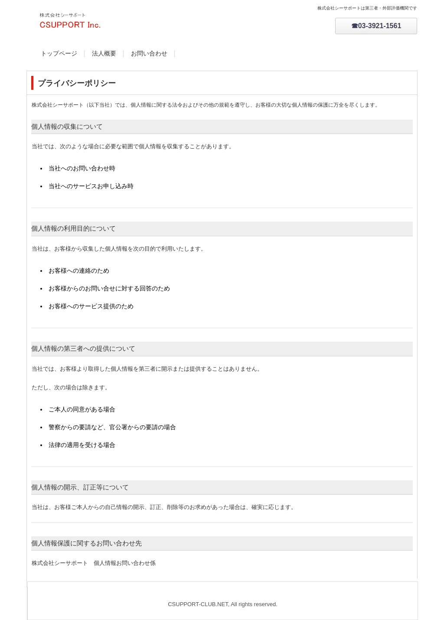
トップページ (59, 53)
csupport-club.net (120, 21)
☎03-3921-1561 (376, 25)
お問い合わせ (149, 53)
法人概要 (104, 53)
